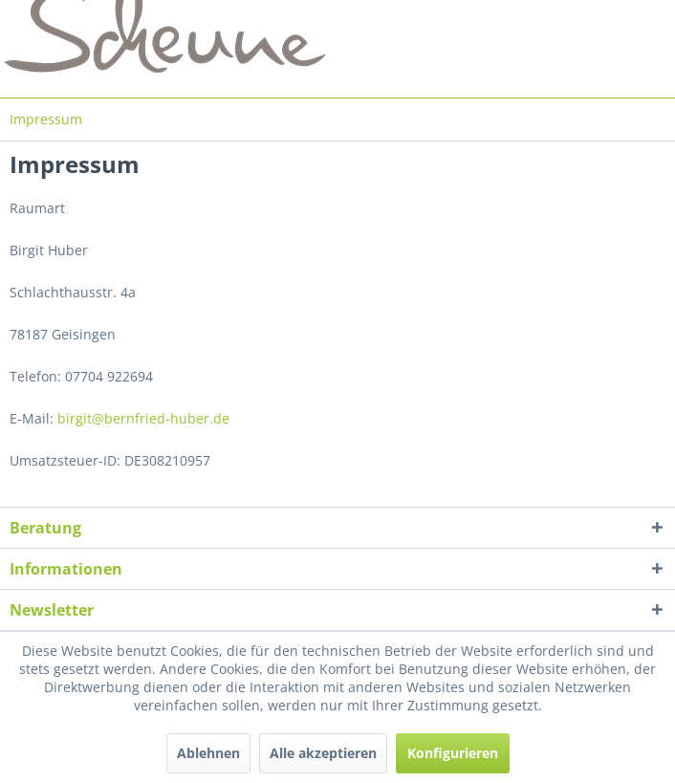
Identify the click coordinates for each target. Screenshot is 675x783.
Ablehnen (208, 753)
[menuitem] (46, 119)
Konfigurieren (452, 753)
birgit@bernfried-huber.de (143, 418)
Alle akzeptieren (323, 753)
